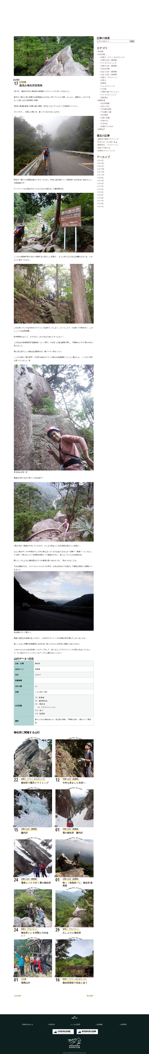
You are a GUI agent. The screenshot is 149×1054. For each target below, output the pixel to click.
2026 (99, 160)
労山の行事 (105, 68)
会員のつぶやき (107, 126)
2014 (99, 195)
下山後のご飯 (106, 112)
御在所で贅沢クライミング (35, 782)
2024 (99, 166)
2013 (99, 198)
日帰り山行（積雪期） (109, 66)
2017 (99, 186)
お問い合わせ (121, 3)
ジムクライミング (108, 86)
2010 (99, 206)
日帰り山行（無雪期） (109, 60)
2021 (99, 175)
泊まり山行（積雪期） (109, 71)
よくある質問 (95, 3)
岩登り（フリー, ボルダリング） (113, 57)
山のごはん (105, 106)
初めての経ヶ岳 (104, 148)
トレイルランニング (108, 94)
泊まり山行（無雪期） (109, 74)
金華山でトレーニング (106, 150)
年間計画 (80, 3)
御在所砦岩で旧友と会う (75, 982)
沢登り (103, 80)
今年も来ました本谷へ (74, 782)
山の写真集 (105, 103)
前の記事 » (90, 996)
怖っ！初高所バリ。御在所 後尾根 (77, 884)
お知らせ (104, 120)
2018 (99, 183)
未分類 (100, 51)
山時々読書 (105, 118)
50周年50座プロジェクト (110, 92)
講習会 (103, 83)
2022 (99, 172)
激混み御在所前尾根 (30, 85)
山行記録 (49, 3)
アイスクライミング (108, 63)
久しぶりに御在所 (72, 932)
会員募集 (140, 3)
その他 (103, 89)
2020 (99, 177)
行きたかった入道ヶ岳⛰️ (107, 142)
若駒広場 (64, 3)
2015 (99, 192)
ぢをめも (104, 123)
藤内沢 (24, 832)
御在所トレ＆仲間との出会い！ (34, 934)
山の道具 (104, 115)
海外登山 (104, 97)
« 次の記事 (17, 996)
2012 (99, 200)
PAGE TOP (74, 1018)
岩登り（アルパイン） (109, 77)
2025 (99, 163)
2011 (99, 203)
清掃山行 (25, 982)
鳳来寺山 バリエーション (108, 145)
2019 (99, 180)
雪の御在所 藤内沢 (73, 832)
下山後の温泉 (106, 109)
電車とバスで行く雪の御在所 (36, 882)
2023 (99, 169)
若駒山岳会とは (33, 3)
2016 (99, 189)
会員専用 (124, 1024)
